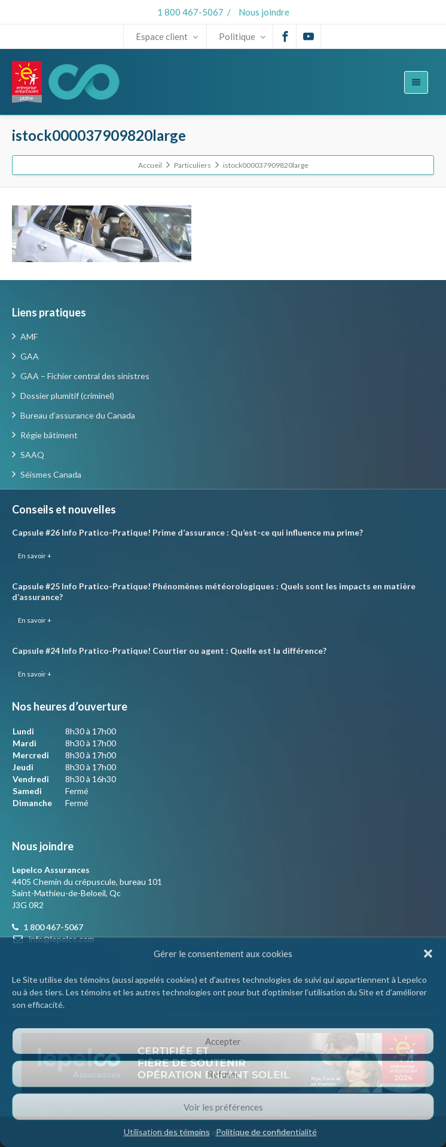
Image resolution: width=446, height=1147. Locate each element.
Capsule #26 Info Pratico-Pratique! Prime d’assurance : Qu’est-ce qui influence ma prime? (187, 532)
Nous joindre (264, 12)
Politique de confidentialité (266, 1132)
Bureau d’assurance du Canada (77, 415)
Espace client (167, 36)
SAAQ (32, 455)
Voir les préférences (223, 1107)
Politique (242, 36)
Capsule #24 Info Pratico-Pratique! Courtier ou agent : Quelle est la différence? (169, 650)
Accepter (223, 1041)
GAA (29, 356)
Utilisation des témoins (167, 1132)
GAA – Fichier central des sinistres (84, 376)
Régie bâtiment (49, 435)
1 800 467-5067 (190, 12)
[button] (428, 954)
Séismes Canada (50, 474)
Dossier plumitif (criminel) (67, 395)
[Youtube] (308, 36)
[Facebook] (285, 36)
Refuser (223, 1074)
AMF (29, 336)
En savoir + (34, 555)
